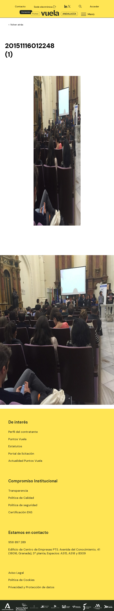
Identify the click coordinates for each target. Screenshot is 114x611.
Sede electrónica (45, 6)
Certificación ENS (20, 512)
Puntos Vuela (17, 439)
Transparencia (18, 491)
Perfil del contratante (23, 432)
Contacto (20, 6)
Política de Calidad (21, 498)
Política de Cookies (21, 580)
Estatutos (15, 446)
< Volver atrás (15, 24)
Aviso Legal (16, 573)
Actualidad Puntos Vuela (25, 461)
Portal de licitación (21, 454)
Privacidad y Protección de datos (31, 587)
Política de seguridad (22, 505)
